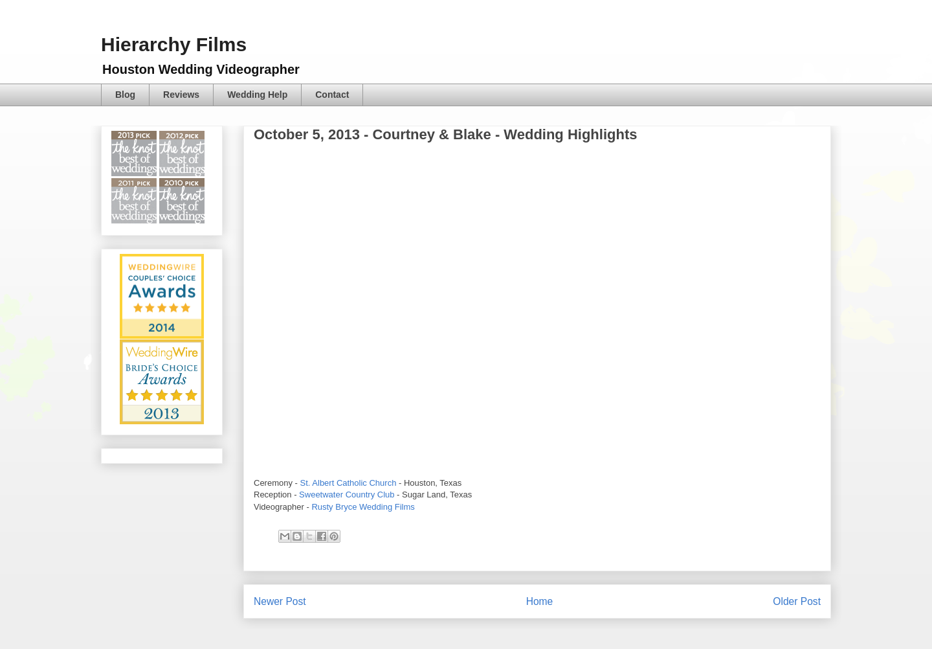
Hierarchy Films (174, 44)
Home (539, 601)
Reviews (181, 94)
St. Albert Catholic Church (348, 483)
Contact (332, 94)
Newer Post (280, 601)
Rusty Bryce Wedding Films (362, 507)
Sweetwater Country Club (346, 494)
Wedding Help (257, 94)
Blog (125, 94)
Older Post (797, 601)
